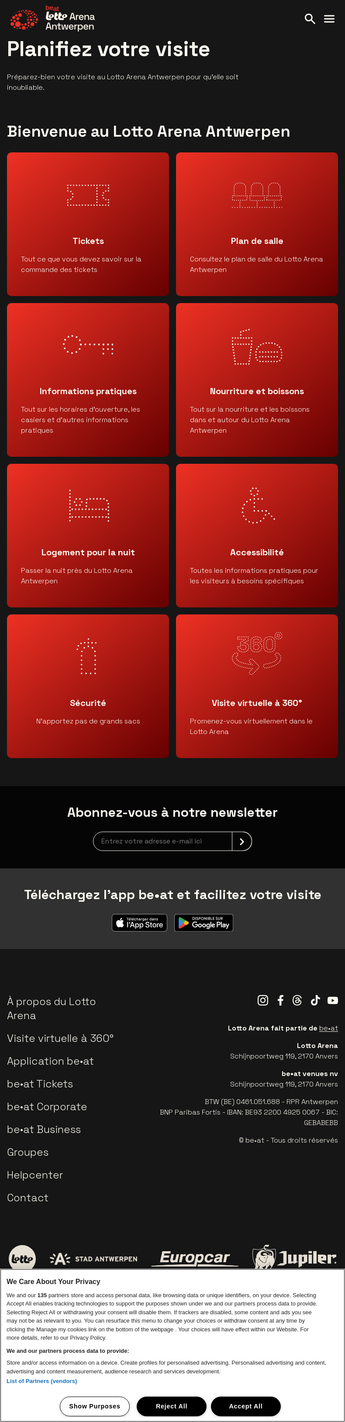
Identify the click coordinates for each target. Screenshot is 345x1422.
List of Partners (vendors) (42, 1381)
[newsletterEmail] (172, 841)
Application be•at (50, 1061)
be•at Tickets (40, 1083)
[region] (172, 1345)
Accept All (245, 1406)
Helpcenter (35, 1175)
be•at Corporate (47, 1106)
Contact (27, 1197)
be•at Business (44, 1129)
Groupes (27, 1152)
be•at (328, 1028)
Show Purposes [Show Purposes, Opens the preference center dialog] (94, 1406)
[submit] (242, 841)
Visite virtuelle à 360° (60, 1038)
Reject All (171, 1406)
